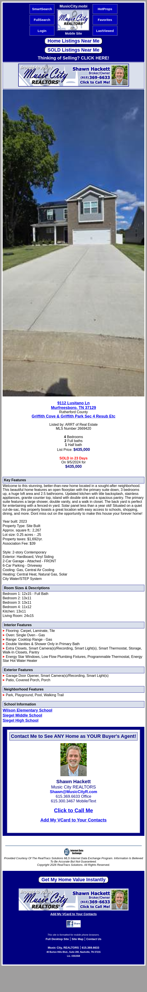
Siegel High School (20, 720)
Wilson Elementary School (27, 710)
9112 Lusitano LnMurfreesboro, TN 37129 (73, 405)
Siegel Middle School (22, 715)
